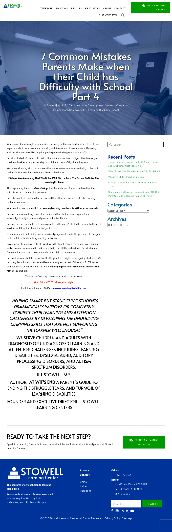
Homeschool (60, 109)
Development (96, 105)
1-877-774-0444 (123, 474)
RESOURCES (92, 6)
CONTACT (120, 6)
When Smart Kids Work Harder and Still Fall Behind (134, 171)
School (115, 109)
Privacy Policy (112, 518)
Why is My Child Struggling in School (126, 176)
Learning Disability (99, 109)
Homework (75, 109)
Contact (85, 474)
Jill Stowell (49, 105)
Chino (83, 481)
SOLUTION (62, 6)
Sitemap (127, 518)
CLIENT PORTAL (108, 13)
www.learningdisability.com (71, 287)
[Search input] (126, 503)
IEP (85, 109)
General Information (116, 105)
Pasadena (85, 490)
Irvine (83, 485)
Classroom (80, 105)
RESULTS (76, 6)
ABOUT (107, 6)
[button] (123, 13)
